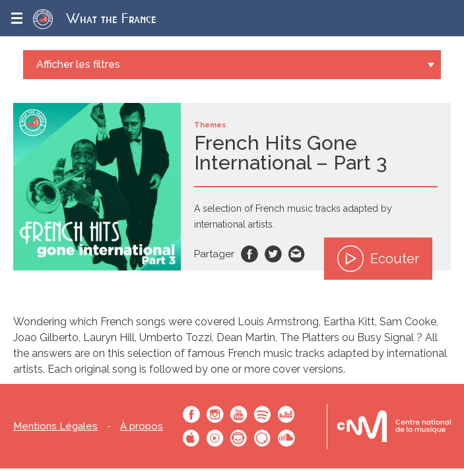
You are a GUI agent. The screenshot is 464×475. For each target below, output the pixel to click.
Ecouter (378, 258)
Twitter (273, 254)
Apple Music (191, 438)
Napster (239, 438)
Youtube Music (215, 438)
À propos (141, 426)
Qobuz (262, 438)
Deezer (286, 414)
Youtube (239, 414)
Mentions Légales (55, 426)
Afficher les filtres (78, 64)
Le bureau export (394, 426)
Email (297, 254)
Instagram (215, 414)
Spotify (262, 414)
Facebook (249, 254)
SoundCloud (286, 438)
